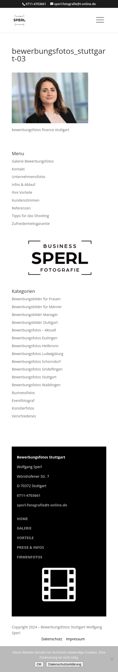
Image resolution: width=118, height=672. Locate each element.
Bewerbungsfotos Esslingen (34, 337)
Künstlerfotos (23, 408)
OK (39, 664)
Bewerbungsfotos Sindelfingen (37, 369)
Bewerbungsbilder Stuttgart (35, 322)
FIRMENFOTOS (29, 557)
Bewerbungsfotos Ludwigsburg (37, 353)
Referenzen (21, 208)
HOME (22, 518)
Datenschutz (52, 638)
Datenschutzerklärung (64, 664)
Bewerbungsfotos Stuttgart (34, 377)
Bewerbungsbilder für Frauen (36, 298)
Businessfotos (23, 392)
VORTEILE (25, 537)
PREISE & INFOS (30, 547)
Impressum (75, 638)
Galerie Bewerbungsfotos (33, 161)
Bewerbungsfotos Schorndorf (36, 361)
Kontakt (18, 169)
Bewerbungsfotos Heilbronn (35, 345)
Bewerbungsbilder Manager (35, 314)
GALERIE (24, 528)
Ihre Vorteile (22, 192)
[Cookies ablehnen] (111, 659)
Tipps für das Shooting (30, 215)
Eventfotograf (23, 400)
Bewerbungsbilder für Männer (37, 306)
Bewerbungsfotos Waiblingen (36, 384)
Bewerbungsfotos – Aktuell (34, 330)
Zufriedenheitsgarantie (31, 223)
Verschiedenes (24, 416)
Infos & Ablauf (23, 184)
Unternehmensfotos (28, 176)
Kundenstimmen (25, 200)
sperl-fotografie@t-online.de (42, 505)
